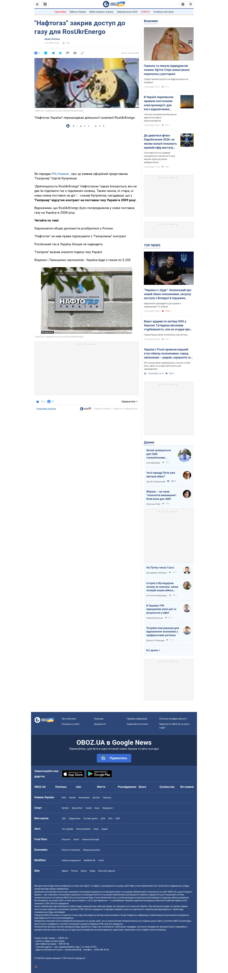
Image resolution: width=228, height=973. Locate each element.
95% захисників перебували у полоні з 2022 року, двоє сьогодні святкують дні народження (167, 365)
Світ (78, 786)
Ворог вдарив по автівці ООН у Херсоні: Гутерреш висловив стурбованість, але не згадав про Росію (167, 326)
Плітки (74, 871)
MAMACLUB (89, 860)
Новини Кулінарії (90, 839)
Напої (76, 839)
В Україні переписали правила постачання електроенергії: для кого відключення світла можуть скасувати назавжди (158, 103)
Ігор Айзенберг (153, 463)
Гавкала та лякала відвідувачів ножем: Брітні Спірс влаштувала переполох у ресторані (167, 70)
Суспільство (167, 786)
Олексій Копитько (154, 618)
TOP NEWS (152, 245)
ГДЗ (64, 818)
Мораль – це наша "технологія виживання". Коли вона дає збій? (161, 495)
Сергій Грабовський (155, 482)
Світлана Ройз (153, 504)
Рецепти (66, 839)
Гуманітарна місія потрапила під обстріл (166, 334)
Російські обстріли (163, 11)
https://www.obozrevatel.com (143, 886)
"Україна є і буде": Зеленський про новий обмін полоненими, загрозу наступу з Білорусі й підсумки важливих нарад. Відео (167, 294)
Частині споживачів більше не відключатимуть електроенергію (160, 117)
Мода (92, 871)
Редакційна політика (46, 409)
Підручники (74, 818)
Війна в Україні (78, 11)
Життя (101, 786)
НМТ (117, 818)
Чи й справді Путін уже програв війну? (160, 474)
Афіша (65, 871)
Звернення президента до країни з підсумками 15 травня (162, 305)
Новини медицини (71, 860)
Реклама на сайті (70, 724)
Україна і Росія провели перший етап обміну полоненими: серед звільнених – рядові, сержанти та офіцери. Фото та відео (167, 354)
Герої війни (60, 11)
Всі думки (152, 650)
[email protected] (73, 949)
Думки (149, 442)
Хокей (89, 808)
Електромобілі (83, 829)
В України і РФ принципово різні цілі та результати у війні (161, 609)
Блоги (142, 786)
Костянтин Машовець (156, 595)
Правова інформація (137, 718)
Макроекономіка (91, 850)
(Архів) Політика (52, 39)
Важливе (151, 21)
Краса (84, 871)
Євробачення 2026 (127, 11)
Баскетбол (77, 808)
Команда (98, 718)
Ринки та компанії (71, 850)
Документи (100, 724)
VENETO (145, 11)
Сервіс (104, 829)
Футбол (65, 808)
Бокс (97, 808)
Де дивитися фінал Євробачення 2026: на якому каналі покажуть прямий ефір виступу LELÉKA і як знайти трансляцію (160, 142)
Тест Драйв (67, 829)
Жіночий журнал (106, 871)
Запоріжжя (84, 797)
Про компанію (69, 718)
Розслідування (127, 786)
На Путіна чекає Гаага (160, 567)
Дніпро (96, 797)
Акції (96, 829)
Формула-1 (108, 808)
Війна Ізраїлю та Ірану (101, 11)
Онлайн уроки (90, 818)
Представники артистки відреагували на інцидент (166, 81)
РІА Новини (60, 174)
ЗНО (110, 818)
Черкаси (107, 797)
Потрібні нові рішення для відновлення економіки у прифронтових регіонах (162, 631)
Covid (100, 860)
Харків (72, 797)
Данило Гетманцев (155, 640)
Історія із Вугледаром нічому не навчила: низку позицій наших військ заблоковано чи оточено (162, 587)
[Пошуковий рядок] (190, 4)
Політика (61, 786)
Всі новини (187, 786)
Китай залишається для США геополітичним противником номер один (159, 454)
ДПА (103, 818)
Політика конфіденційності (173, 718)
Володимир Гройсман (156, 573)
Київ (64, 797)
